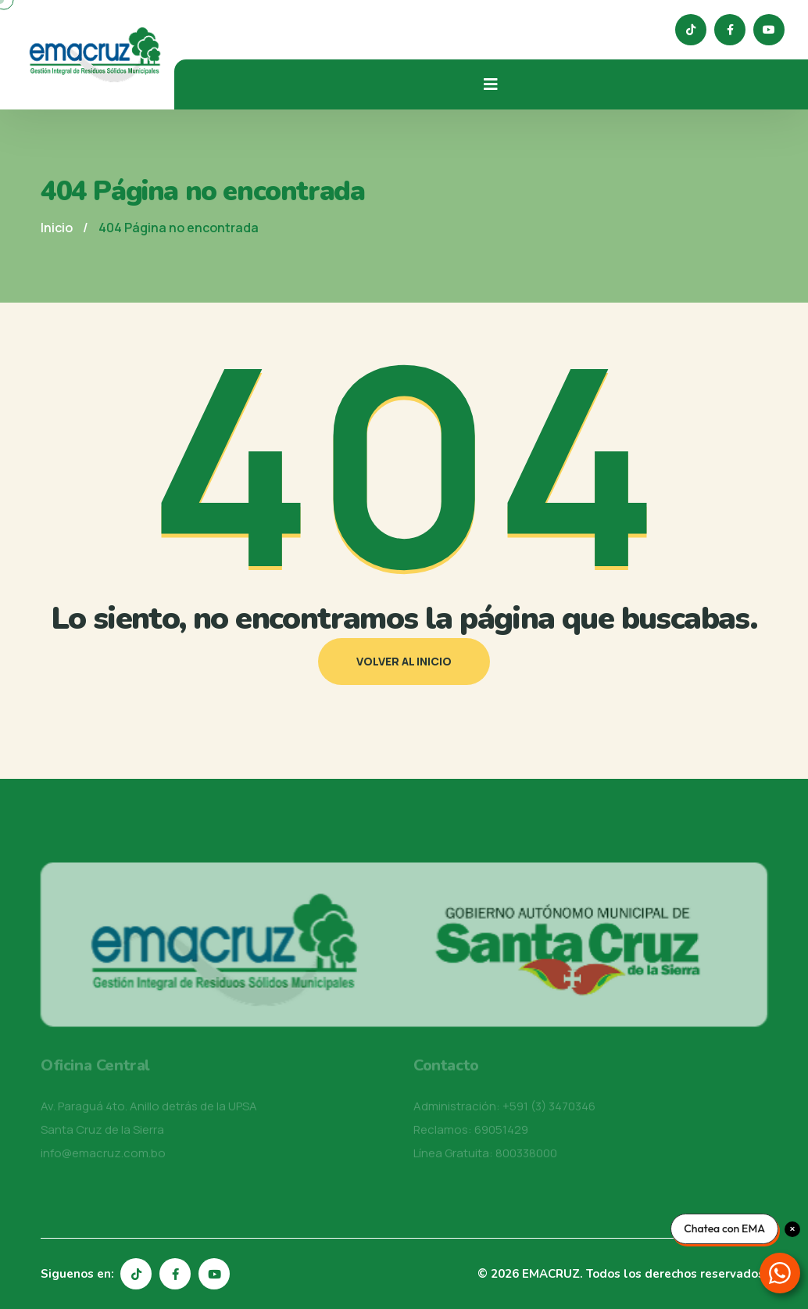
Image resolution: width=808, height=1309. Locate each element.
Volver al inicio (404, 661)
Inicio (57, 227)
